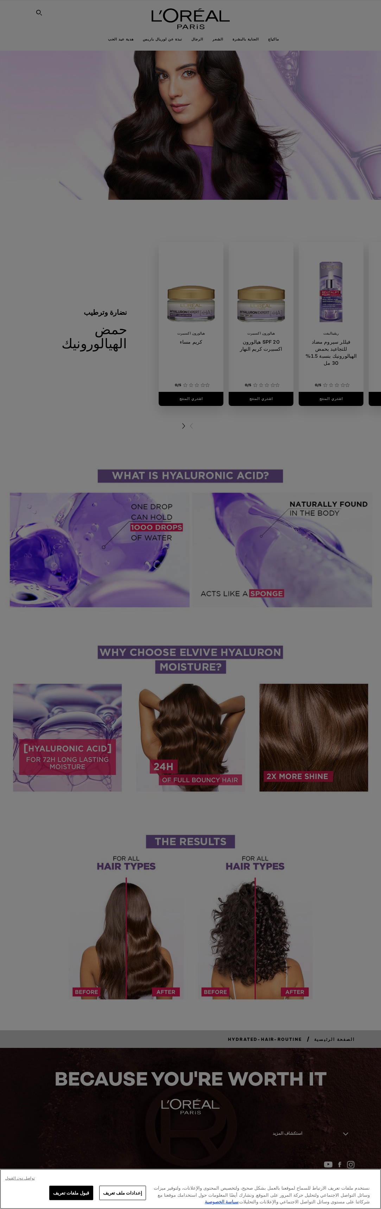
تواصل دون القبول (20, 1178)
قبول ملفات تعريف (71, 1192)
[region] (190, 1189)
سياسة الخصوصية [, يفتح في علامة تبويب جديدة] (222, 1201)
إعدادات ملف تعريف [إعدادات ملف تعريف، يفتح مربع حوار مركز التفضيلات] (122, 1192)
